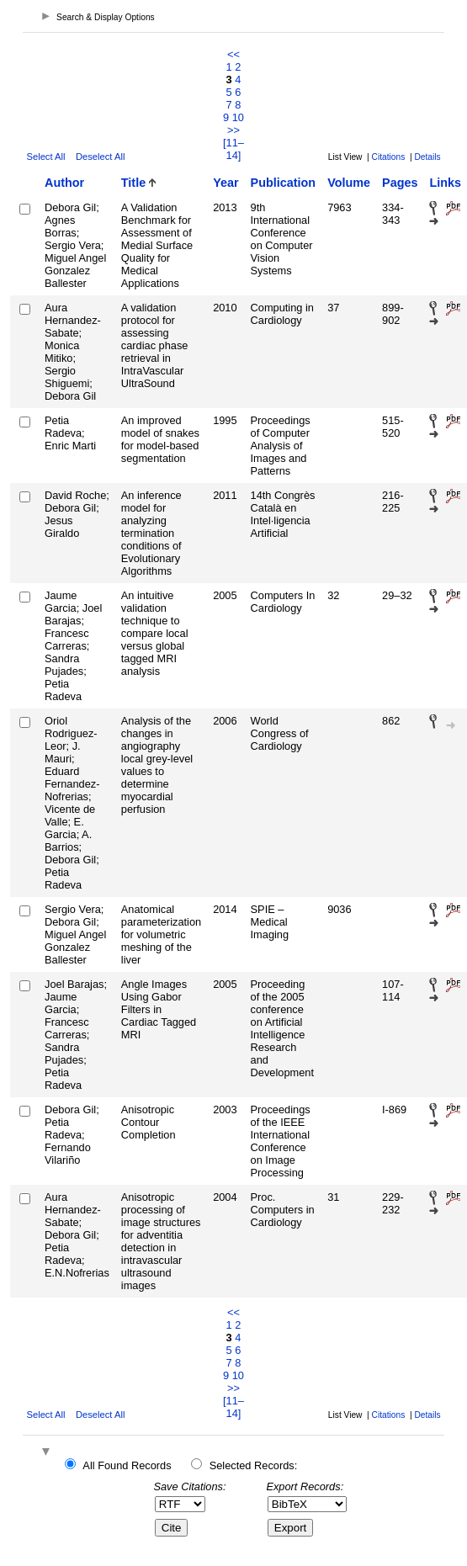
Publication (283, 182)
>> (233, 130)
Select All (45, 156)
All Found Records (126, 1465)
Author (64, 182)
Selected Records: (254, 1465)
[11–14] (233, 149)
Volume (348, 182)
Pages (399, 182)
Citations (389, 157)
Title (133, 182)
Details (427, 157)
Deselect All (100, 156)
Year (225, 182)
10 (238, 117)
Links (445, 182)
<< (233, 54)
